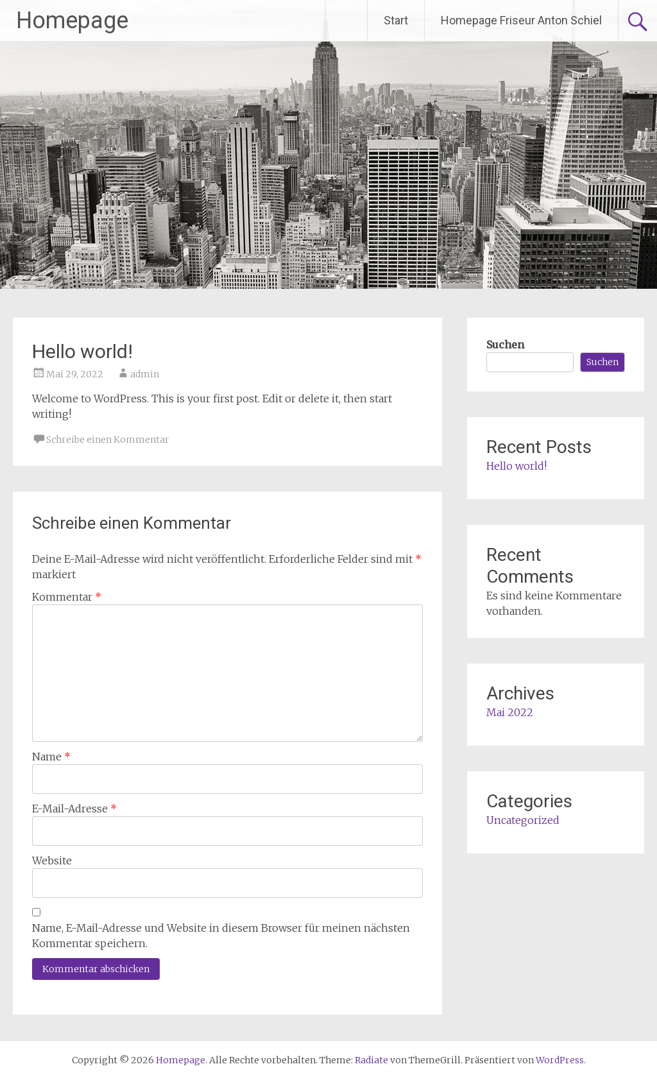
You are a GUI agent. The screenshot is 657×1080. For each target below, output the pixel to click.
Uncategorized (522, 820)
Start (396, 20)
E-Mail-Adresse (74, 808)
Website (52, 860)
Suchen (505, 344)
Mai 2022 (509, 712)
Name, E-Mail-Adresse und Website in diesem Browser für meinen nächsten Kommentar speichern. (221, 935)
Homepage (72, 20)
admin (144, 374)
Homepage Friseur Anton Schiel (521, 20)
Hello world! (516, 465)
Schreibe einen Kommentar (107, 439)
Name (51, 756)
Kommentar (66, 596)
